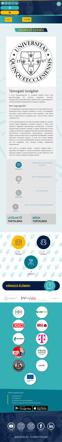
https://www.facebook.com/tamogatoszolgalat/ (39, 205)
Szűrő (27, 19)
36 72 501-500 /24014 (42, 191)
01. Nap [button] (7, 19)
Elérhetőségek (39, 436)
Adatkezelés (21, 436)
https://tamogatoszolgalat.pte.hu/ (42, 177)
